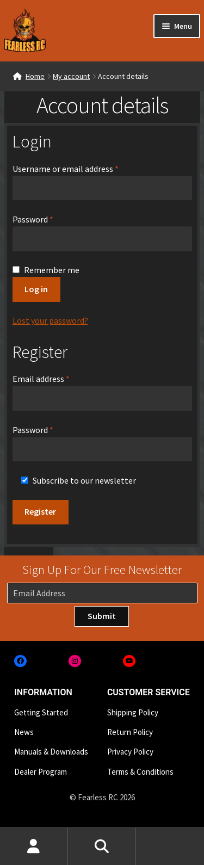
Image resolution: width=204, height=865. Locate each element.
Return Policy (130, 732)
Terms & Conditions (140, 772)
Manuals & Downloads (51, 751)
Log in (36, 288)
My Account (34, 846)
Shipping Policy (132, 712)
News (24, 732)
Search (102, 846)
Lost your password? (50, 320)
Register (40, 511)
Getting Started (41, 712)
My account (71, 76)
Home (35, 76)
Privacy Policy (130, 751)
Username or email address (82, 168)
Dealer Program (40, 772)
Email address (57, 378)
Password (49, 219)
